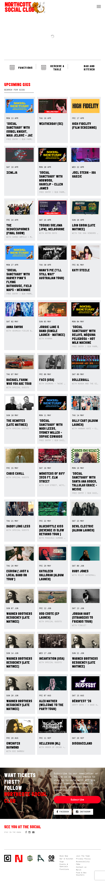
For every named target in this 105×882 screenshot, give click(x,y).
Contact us (81, 867)
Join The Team (83, 856)
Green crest (30, 858)
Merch (78, 870)
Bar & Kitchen (66, 859)
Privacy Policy (83, 859)
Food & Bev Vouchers (81, 874)
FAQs (78, 864)
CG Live (51, 858)
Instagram (83, 811)
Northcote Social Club (7, 858)
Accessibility (83, 862)
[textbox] (19, 90)
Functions (64, 869)
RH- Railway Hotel (41, 858)
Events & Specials (64, 865)
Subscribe (77, 799)
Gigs (62, 862)
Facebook (63, 811)
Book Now (64, 856)
